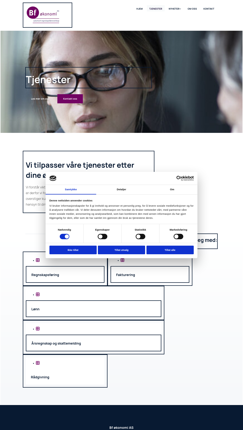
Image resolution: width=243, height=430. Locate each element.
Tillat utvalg (121, 250)
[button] (40, 98)
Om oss (192, 7)
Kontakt (209, 7)
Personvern (138, 419)
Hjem (141, 7)
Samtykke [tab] (71, 189)
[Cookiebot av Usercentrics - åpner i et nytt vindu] (179, 178)
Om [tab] (172, 189)
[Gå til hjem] (43, 22)
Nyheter (175, 7)
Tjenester (157, 7)
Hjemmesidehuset (120, 419)
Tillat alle (170, 250)
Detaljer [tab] (121, 189)
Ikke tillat (73, 250)
